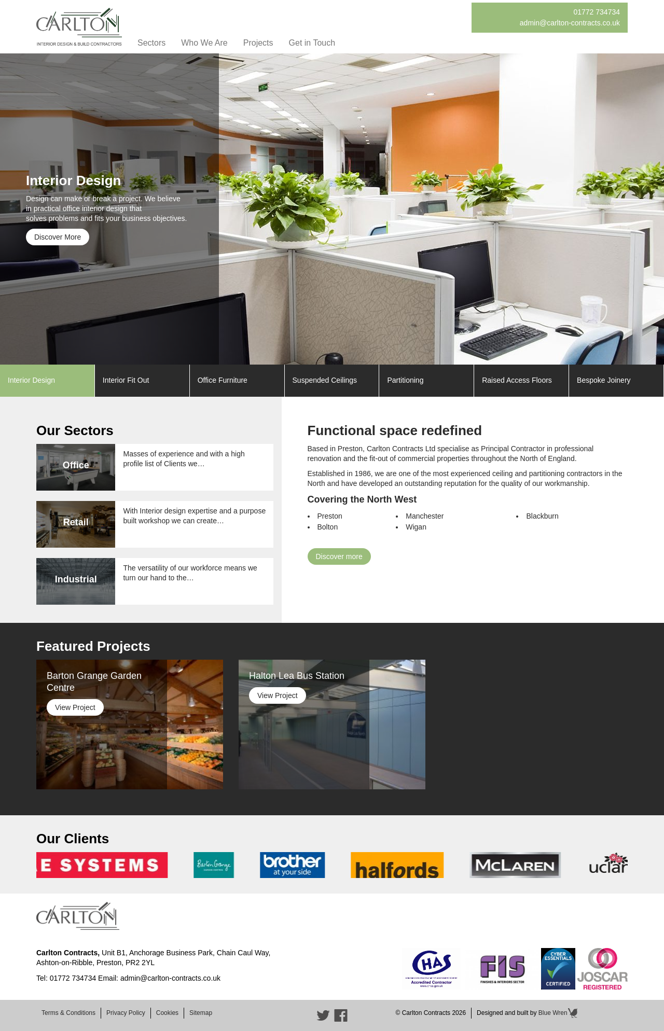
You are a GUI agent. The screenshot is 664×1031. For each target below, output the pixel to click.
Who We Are (204, 42)
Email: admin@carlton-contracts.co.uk (159, 978)
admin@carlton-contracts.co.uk (570, 23)
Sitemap (200, 1012)
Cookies (167, 1012)
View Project (75, 707)
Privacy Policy (125, 1012)
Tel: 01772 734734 (66, 978)
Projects (258, 42)
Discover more (339, 556)
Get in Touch (312, 42)
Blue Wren (558, 1012)
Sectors (151, 42)
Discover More (57, 237)
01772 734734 (596, 12)
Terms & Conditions (68, 1012)
